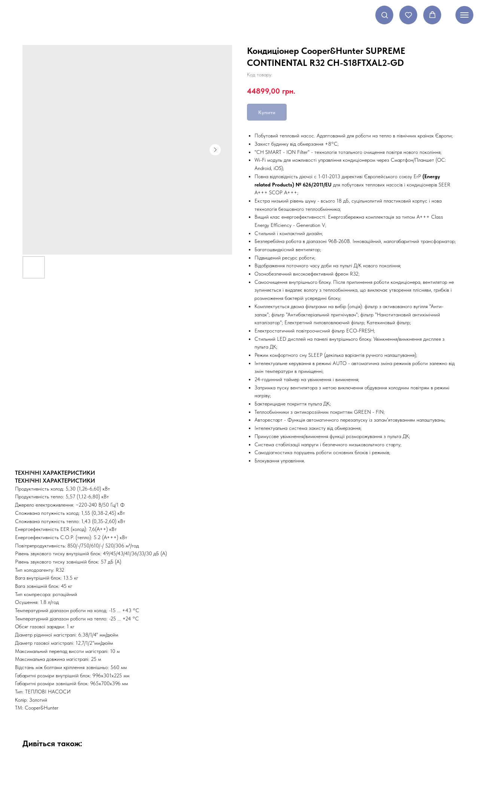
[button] (384, 14)
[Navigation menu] (464, 15)
